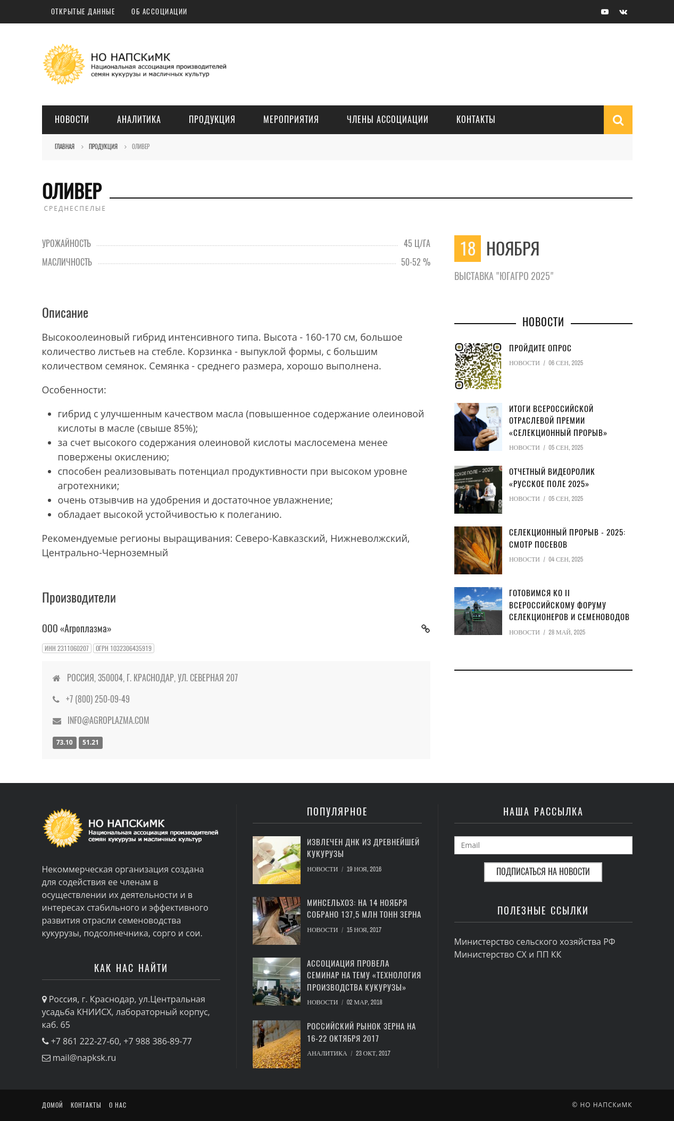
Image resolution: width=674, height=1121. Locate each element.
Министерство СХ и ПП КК (508, 954)
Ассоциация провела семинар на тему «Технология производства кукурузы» (364, 975)
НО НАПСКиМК (606, 1104)
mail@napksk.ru (85, 1058)
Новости (72, 119)
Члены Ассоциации (388, 119)
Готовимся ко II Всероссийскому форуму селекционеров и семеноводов (569, 605)
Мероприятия (291, 119)
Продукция (212, 119)
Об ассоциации (159, 11)
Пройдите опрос (540, 348)
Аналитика (139, 119)
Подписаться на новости (543, 871)
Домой (52, 1105)
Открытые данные (83, 11)
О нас (118, 1105)
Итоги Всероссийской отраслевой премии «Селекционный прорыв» (558, 420)
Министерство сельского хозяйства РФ (534, 941)
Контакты (476, 119)
